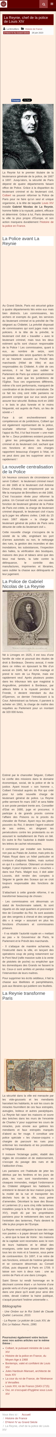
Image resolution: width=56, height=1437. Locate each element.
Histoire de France (16, 1418)
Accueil (26, 1414)
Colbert (6, 195)
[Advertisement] (28, 66)
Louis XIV (48, 203)
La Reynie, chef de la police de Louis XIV (26, 19)
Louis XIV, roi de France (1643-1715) (27, 1386)
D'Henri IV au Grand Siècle (21, 1422)
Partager (16, 100)
